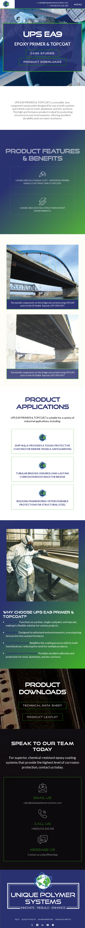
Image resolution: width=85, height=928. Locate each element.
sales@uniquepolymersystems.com (53, 2)
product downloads (42, 61)
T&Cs (17, 919)
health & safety (63, 919)
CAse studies (42, 53)
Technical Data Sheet (42, 711)
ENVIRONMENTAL (45, 919)
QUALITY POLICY (28, 919)
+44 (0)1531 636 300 (59, 5)
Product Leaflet (42, 725)
